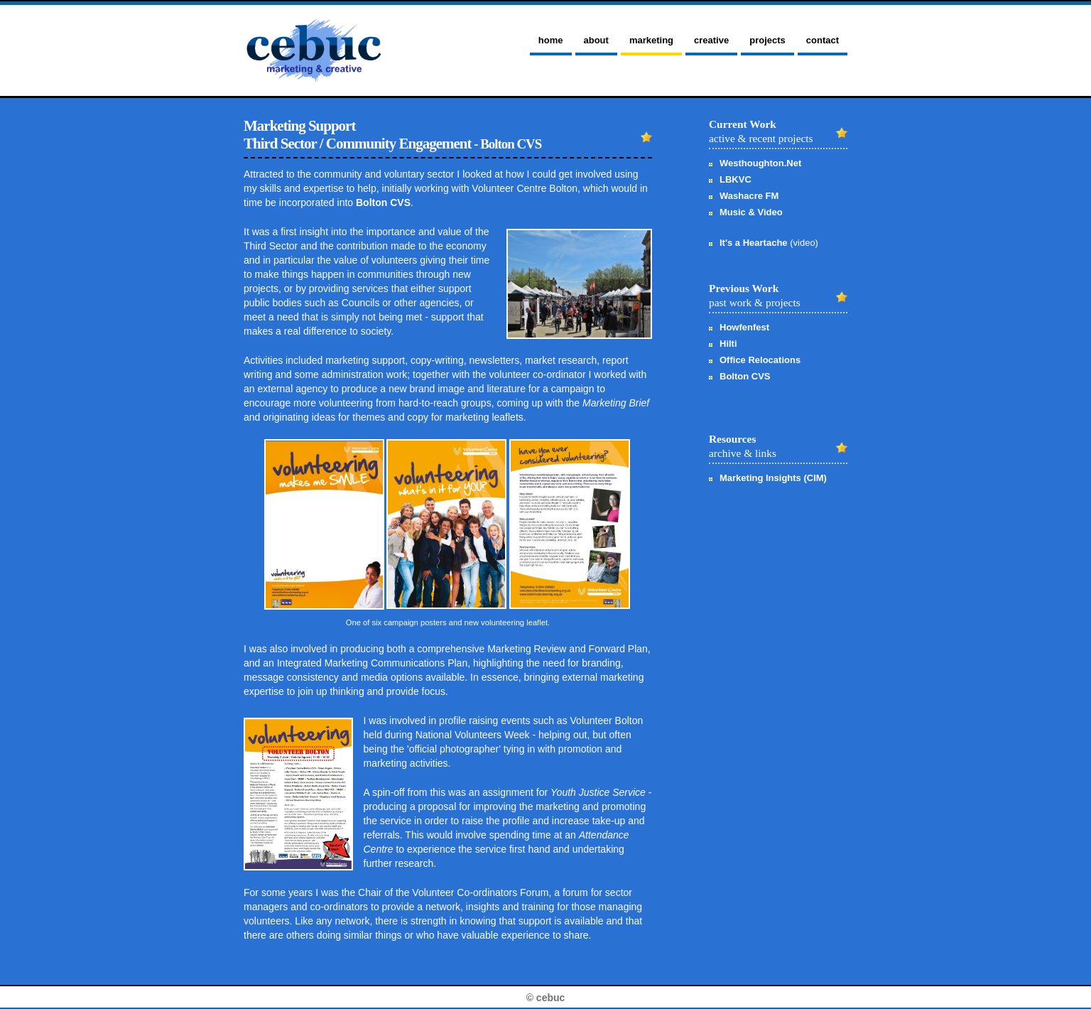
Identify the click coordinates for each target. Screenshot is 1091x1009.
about (596, 40)
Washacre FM (749, 195)
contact (822, 40)
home (550, 40)
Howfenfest (744, 327)
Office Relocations (760, 360)
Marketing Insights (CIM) (773, 478)
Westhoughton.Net (760, 163)
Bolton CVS (383, 202)
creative (711, 40)
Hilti (728, 343)
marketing (651, 40)
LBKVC (735, 179)
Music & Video (751, 212)
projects (767, 40)
